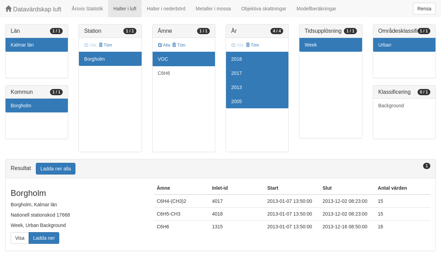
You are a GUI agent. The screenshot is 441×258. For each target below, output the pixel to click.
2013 (236, 87)
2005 (236, 101)
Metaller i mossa (213, 8)
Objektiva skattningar (263, 8)
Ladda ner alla (55, 168)
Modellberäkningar (316, 8)
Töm (105, 45)
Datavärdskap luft (33, 9)
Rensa (424, 8)
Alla (164, 45)
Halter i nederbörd (166, 8)
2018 (236, 59)
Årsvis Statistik (87, 8)
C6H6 (164, 73)
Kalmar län (22, 45)
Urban (384, 45)
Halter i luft (124, 8)
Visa (19, 238)
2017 (236, 73)
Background (391, 105)
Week (311, 45)
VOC (163, 59)
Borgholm (21, 105)
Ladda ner (44, 238)
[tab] (220, 168)
